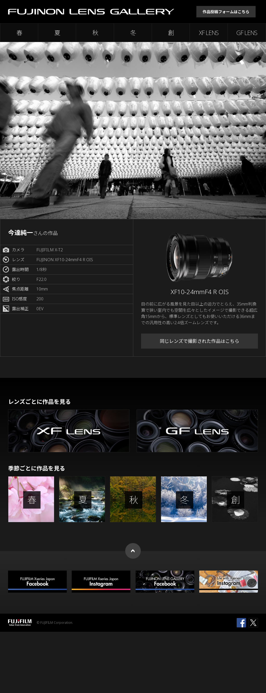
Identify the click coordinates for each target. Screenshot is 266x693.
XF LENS (208, 33)
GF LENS (246, 33)
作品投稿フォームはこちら (226, 11)
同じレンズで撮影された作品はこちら (199, 341)
